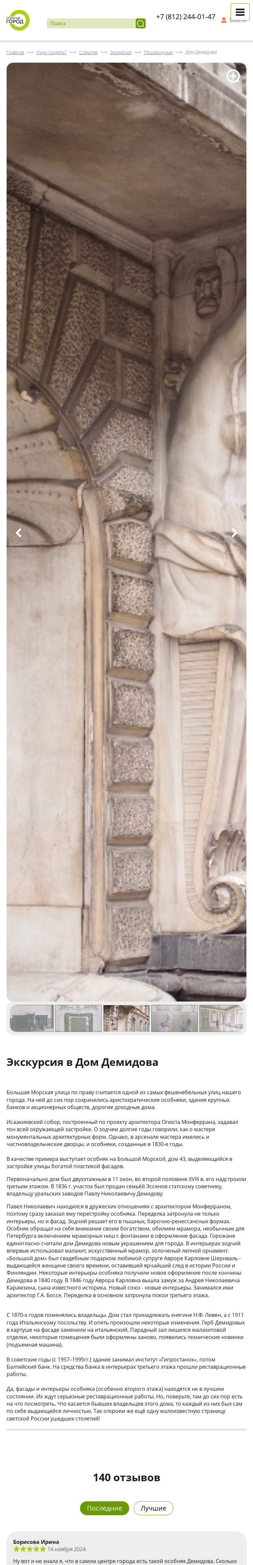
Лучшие (153, 1508)
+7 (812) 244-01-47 (185, 16)
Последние (104, 1508)
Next (234, 532)
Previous (18, 532)
